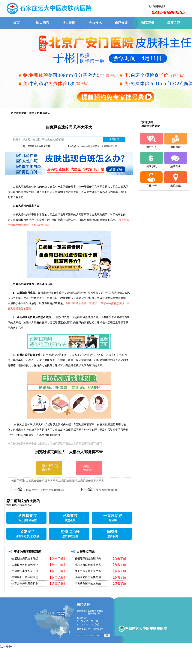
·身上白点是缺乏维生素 (87, 571)
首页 (31, 113)
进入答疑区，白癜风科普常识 (102, 146)
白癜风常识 (43, 113)
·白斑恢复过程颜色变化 (24, 564)
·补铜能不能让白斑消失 (87, 558)
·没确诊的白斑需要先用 (87, 577)
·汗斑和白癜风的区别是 (87, 583)
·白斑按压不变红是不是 (24, 571)
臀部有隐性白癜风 (106, 490)
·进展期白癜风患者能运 (24, 558)
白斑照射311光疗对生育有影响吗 (45, 490)
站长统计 (6, 646)
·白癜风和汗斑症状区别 (24, 577)
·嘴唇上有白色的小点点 (87, 564)
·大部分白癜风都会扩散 (24, 583)
